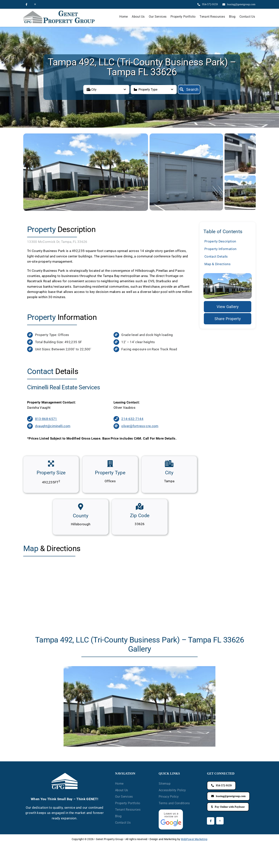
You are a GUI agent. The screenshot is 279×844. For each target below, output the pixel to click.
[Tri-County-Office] (240, 177)
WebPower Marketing (194, 839)
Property (220, 241)
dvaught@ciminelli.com (52, 426)
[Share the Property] (227, 319)
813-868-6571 (46, 419)
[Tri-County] (85, 135)
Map (217, 264)
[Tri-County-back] (186, 135)
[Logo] (59, 12)
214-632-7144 (132, 419)
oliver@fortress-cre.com (139, 426)
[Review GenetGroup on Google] (171, 811)
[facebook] (26, 4)
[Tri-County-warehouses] (240, 135)
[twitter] (35, 4)
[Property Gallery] (227, 307)
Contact (216, 256)
